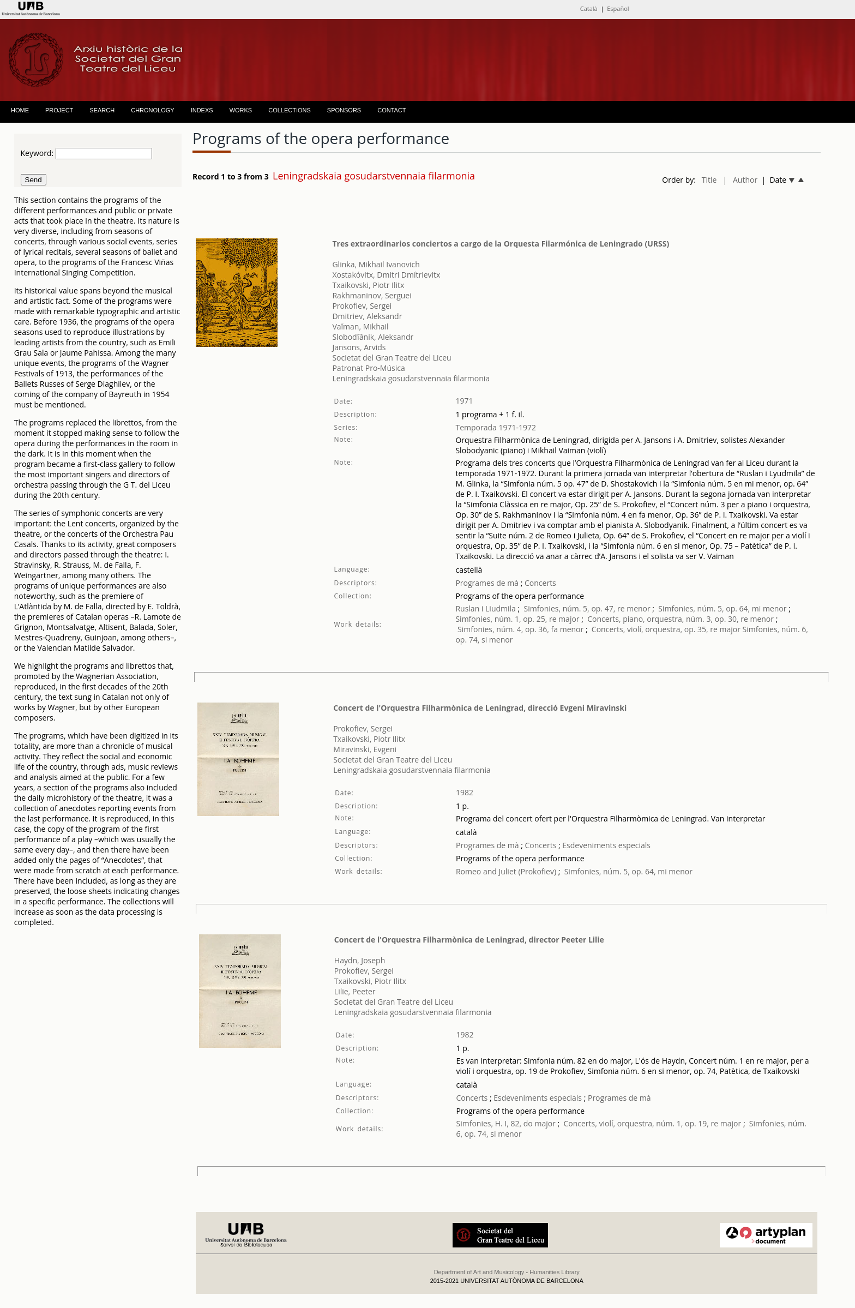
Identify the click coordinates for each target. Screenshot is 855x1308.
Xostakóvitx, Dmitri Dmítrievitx (386, 274)
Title (709, 180)
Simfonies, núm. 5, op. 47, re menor (586, 608)
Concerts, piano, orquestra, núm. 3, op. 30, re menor (680, 619)
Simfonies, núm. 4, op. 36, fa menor (520, 629)
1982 (464, 792)
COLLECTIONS (289, 110)
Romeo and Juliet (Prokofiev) (506, 871)
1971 (464, 400)
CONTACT (391, 110)
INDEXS (202, 110)
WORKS (241, 110)
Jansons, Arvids (359, 347)
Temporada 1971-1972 (495, 427)
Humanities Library (554, 1272)
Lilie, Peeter (355, 991)
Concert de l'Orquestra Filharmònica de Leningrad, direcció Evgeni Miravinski (480, 708)
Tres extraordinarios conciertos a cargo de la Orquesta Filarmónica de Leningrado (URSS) (500, 243)
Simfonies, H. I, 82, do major (506, 1123)
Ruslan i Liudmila (485, 608)
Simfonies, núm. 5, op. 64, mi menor (722, 608)
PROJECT (59, 110)
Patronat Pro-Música (368, 368)
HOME (20, 110)
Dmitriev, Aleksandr (367, 316)
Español (618, 8)
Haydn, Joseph (359, 960)
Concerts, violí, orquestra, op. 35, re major (666, 629)
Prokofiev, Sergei (362, 306)
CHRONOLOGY (152, 110)
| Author (739, 180)
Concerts (539, 583)
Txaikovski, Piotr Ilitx (368, 285)
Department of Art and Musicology (479, 1272)
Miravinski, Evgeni (364, 749)
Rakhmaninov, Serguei (371, 295)
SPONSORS (344, 110)
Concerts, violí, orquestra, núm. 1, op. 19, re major (652, 1123)
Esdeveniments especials (606, 845)
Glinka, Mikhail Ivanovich (375, 264)
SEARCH (102, 110)
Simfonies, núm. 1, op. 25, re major (517, 619)
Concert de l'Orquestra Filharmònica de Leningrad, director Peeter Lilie (469, 939)
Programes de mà (487, 583)
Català (589, 8)
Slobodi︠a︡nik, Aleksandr (372, 337)
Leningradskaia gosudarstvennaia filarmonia (411, 378)
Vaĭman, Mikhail (360, 326)
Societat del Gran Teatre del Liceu (391, 357)
